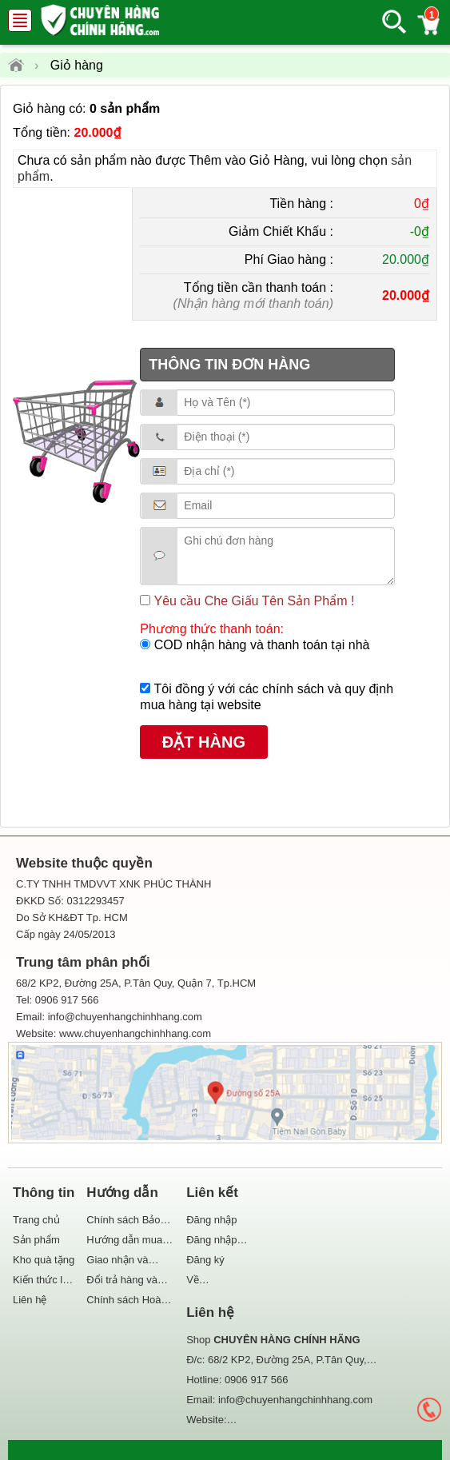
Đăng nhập (211, 1220)
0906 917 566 (257, 1380)
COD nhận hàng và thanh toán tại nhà (259, 645)
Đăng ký (205, 1260)
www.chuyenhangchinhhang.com (135, 1033)
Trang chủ (36, 1220)
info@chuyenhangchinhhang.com (295, 1400)
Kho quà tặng (43, 1260)
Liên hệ (29, 1300)
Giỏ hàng (76, 65)
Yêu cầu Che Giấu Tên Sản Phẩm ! (252, 601)
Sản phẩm (36, 1240)
